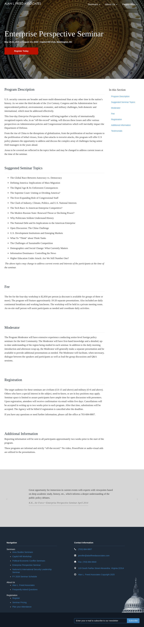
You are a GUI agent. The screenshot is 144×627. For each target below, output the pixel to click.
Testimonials (116, 131)
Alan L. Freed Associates (22, 3)
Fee (113, 114)
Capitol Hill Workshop (22, 556)
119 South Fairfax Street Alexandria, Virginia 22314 (101, 568)
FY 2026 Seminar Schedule (24, 577)
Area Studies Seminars (22, 552)
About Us (110, 4)
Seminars (93, 4)
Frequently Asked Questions (25, 589)
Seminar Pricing (19, 602)
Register (16, 598)
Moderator (115, 108)
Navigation (12, 543)
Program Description (120, 96)
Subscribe (133, 621)
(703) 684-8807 (85, 549)
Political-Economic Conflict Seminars (28, 561)
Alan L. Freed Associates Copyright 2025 (96, 575)
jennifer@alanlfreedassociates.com (94, 556)
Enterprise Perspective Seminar (26, 565)
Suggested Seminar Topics (123, 102)
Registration (129, 4)
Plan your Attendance (21, 607)
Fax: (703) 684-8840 (87, 562)
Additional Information (121, 125)
